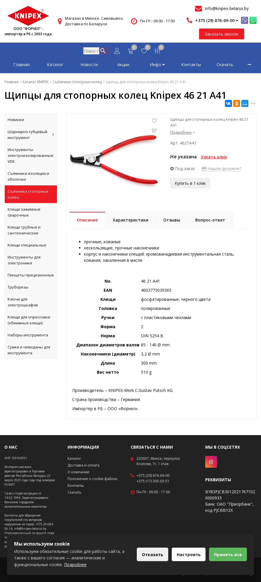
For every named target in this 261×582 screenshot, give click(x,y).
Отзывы (171, 221)
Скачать (225, 65)
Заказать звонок (221, 34)
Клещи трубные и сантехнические (24, 231)
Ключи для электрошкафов (23, 303)
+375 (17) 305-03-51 (153, 481)
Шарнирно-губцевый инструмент (31, 135)
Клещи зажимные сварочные (24, 213)
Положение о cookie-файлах (92, 478)
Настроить (187, 554)
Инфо (157, 65)
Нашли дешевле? (221, 169)
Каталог (55, 65)
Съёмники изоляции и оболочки (28, 177)
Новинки (16, 120)
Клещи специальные (27, 246)
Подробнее (182, 133)
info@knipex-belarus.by (227, 8)
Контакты (191, 65)
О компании (78, 471)
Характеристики (130, 221)
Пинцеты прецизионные (31, 276)
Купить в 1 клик (190, 184)
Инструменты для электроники (24, 261)
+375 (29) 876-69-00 (153, 475)
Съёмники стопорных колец (28, 195)
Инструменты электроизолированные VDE (30, 156)
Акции (123, 65)
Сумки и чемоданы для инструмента (29, 351)
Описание (87, 221)
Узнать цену (214, 158)
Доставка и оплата (84, 465)
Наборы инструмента (28, 336)
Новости (89, 65)
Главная (21, 65)
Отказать (149, 554)
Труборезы (18, 288)
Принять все (227, 554)
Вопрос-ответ (210, 221)
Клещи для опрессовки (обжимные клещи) (29, 321)
